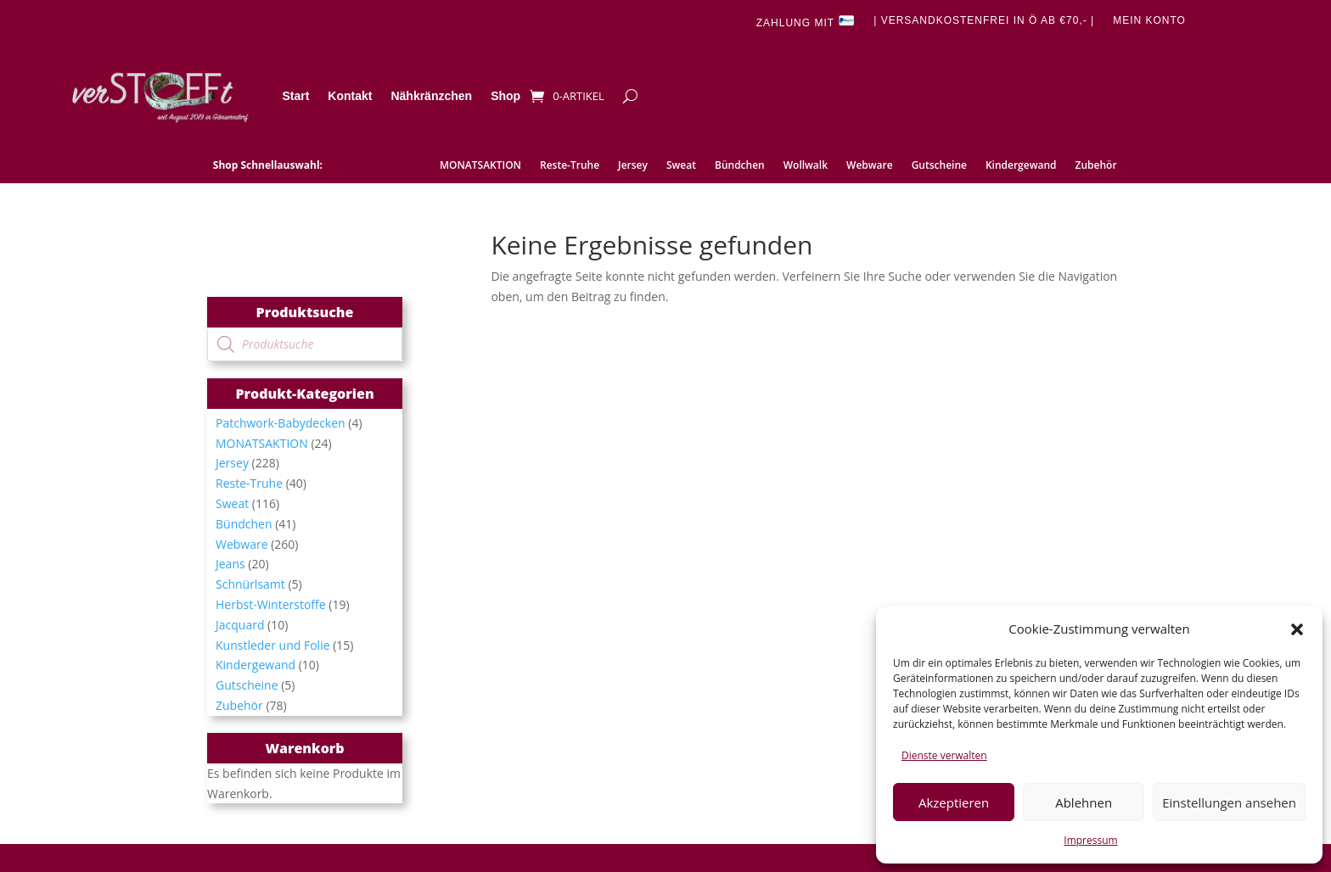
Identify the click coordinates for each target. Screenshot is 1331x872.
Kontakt (350, 96)
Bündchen (740, 165)
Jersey (633, 165)
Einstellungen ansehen (1229, 802)
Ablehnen (1083, 802)
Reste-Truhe (569, 165)
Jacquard (240, 625)
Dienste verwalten (944, 755)
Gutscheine (939, 165)
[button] (1297, 629)
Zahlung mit (805, 21)
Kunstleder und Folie (273, 645)
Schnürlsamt (250, 584)
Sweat (681, 165)
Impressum (1090, 840)
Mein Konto (1149, 20)
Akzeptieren (953, 802)
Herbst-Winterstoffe (271, 604)
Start (295, 96)
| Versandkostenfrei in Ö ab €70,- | (983, 20)
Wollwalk (805, 165)
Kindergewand (1021, 165)
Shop (505, 96)
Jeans (230, 564)
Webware (869, 165)
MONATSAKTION (480, 165)
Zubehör (1096, 165)
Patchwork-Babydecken (280, 423)
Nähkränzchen (431, 96)
